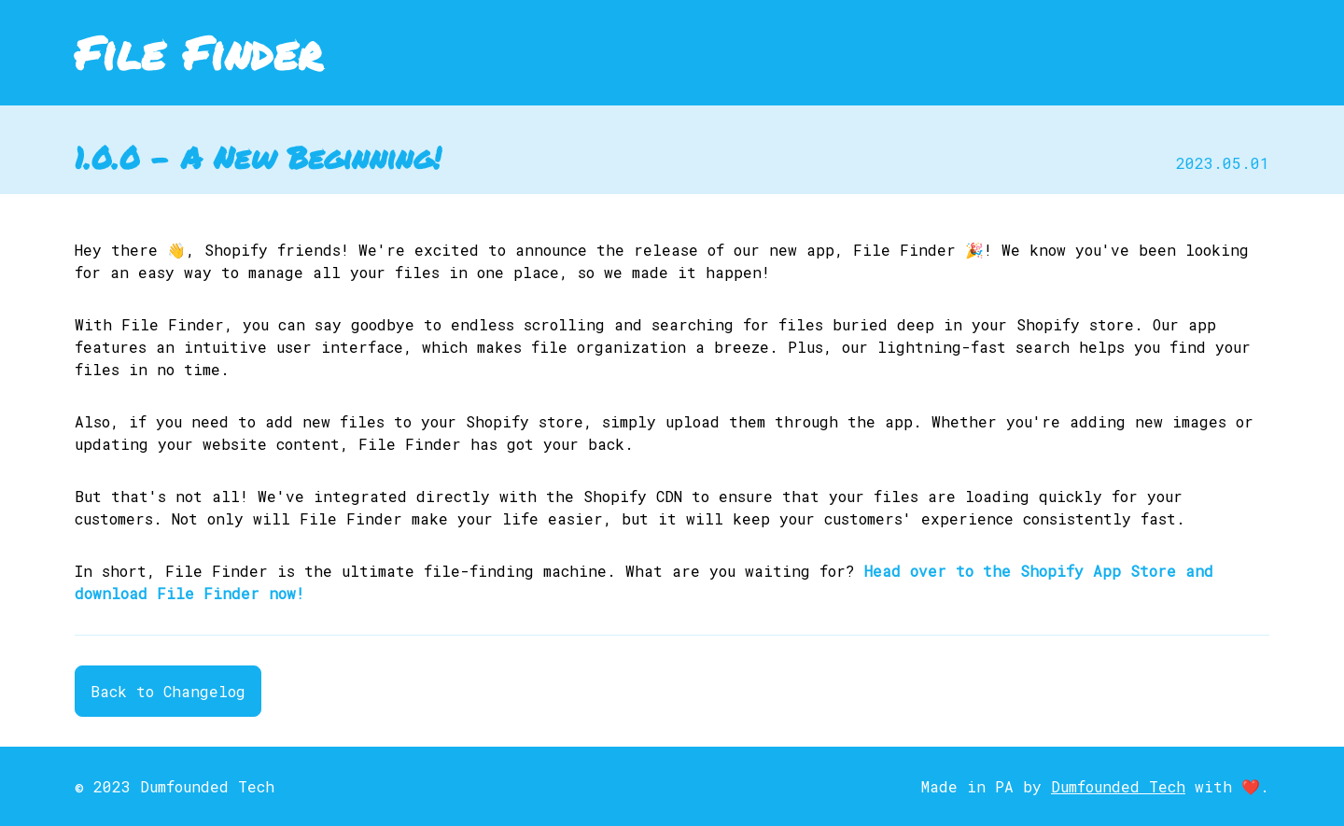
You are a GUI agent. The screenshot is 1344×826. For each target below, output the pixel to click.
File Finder (199, 52)
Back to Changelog (168, 691)
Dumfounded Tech (1118, 786)
